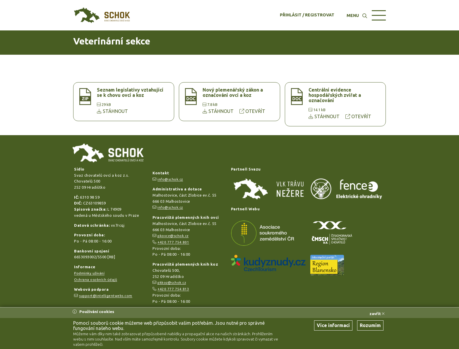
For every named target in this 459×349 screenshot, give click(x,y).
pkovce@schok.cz (173, 236)
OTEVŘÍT (252, 111)
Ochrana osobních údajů (95, 279)
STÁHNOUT (112, 111)
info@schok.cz (170, 179)
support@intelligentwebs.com (105, 296)
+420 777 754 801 (173, 242)
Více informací (333, 325)
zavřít (377, 313)
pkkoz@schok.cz (171, 282)
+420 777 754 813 (173, 289)
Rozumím (370, 325)
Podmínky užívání (89, 273)
